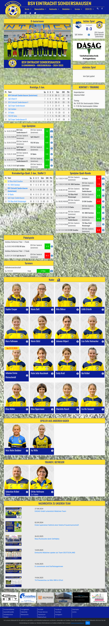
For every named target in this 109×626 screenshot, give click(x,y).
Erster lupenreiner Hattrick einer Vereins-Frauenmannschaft (57, 525)
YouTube (58, 612)
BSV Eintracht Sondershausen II (18, 102)
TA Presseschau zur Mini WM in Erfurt (49, 580)
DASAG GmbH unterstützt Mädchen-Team (50, 511)
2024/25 (88, 9)
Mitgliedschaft (8, 620)
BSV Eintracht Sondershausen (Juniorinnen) (22, 95)
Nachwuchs (53, 9)
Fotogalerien (25, 609)
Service (77, 9)
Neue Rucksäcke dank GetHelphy (47, 539)
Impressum (41, 614)
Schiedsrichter (8, 614)
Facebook (58, 609)
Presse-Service (42, 612)
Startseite (75, 609)
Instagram (58, 614)
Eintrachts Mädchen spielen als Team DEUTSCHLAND (55, 553)
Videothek (24, 612)
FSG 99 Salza (12, 115)
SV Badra (11, 112)
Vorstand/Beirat (9, 609)
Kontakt (40, 609)
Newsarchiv (25, 614)
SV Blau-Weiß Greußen (15, 181)
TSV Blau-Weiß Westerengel (17, 201)
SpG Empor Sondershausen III (17, 119)
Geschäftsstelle (9, 612)
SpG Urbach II (12, 98)
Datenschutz (42, 617)
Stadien (6, 617)
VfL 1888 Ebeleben (14, 184)
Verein (27, 9)
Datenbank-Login (43, 620)
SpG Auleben (12, 109)
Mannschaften (39, 9)
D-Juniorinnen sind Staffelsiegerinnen (49, 566)
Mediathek (66, 9)
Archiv (74, 612)
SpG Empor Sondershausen (16, 105)
